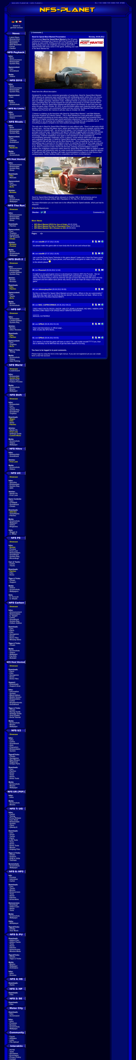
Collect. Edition (16, 623)
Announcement (16, 60)
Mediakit (13, 658)
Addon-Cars (14, 907)
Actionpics (14, 968)
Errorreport (14, 1055)
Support (13, 582)
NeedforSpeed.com (41, 208)
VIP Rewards (15, 237)
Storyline (13, 482)
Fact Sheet (14, 820)
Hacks (12, 777)
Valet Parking (15, 361)
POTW (12, 1050)
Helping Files (15, 849)
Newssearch (14, 41)
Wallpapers (14, 591)
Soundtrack (14, 71)
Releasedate (14, 62)
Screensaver (15, 1016)
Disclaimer (14, 1053)
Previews (13, 1023)
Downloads (14, 684)
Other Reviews (15, 330)
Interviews (14, 879)
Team (12, 1052)
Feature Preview (16, 382)
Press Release (15, 818)
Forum (12, 46)
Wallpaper (14, 201)
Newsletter (14, 43)
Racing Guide (15, 712)
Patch (12, 630)
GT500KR (13, 503)
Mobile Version (16, 697)
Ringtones (14, 526)
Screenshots (15, 104)
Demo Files (14, 638)
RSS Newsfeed (15, 45)
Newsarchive (15, 39)
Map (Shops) (15, 760)
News (12, 58)
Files (12, 176)
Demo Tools (14, 778)
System (13, 693)
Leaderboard (15, 371)
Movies (12, 252)
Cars (11, 69)
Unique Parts (15, 764)
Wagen (12, 419)
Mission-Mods (15, 951)
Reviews (13, 192)
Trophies (13, 140)
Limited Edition (16, 272)
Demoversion (15, 892)
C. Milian (13, 534)
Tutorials (13, 860)
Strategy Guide (16, 714)
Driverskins (14, 899)
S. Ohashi (13, 599)
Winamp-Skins (15, 640)
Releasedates (15, 553)
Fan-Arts (13, 656)
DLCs (12, 187)
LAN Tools (14, 840)
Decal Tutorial (15, 717)
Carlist (12, 564)
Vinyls (12, 835)
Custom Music (15, 435)
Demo (12, 170)
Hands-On (14, 148)
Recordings (14, 558)
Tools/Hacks (14, 514)
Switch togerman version (16, 27)
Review (12, 280)
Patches (13, 226)
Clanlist (13, 48)
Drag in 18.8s (15, 858)
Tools (12, 775)
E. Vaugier (14, 616)
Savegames (14, 634)
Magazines (14, 762)
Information (14, 692)
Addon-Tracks (15, 942)
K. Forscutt (14, 597)
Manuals (13, 178)
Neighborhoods (16, 703)
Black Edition (15, 695)
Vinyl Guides (15, 715)
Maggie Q (13, 532)
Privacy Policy (15, 1057)
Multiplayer (14, 923)
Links (12, 1040)
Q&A (11, 488)
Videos (12, 76)
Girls (12, 745)
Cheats (12, 239)
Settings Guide (16, 434)
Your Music (14, 931)
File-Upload (14, 1042)
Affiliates (13, 1038)
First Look (14, 432)
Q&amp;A (13, 827)
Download (14, 905)
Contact (13, 1059)
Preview (13, 246)
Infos (12, 740)
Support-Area (15, 686)
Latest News (14, 37)
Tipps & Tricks (15, 959)
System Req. (15, 63)
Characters (14, 747)
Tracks (12, 296)
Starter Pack (14, 380)
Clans (12, 825)
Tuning (12, 352)
